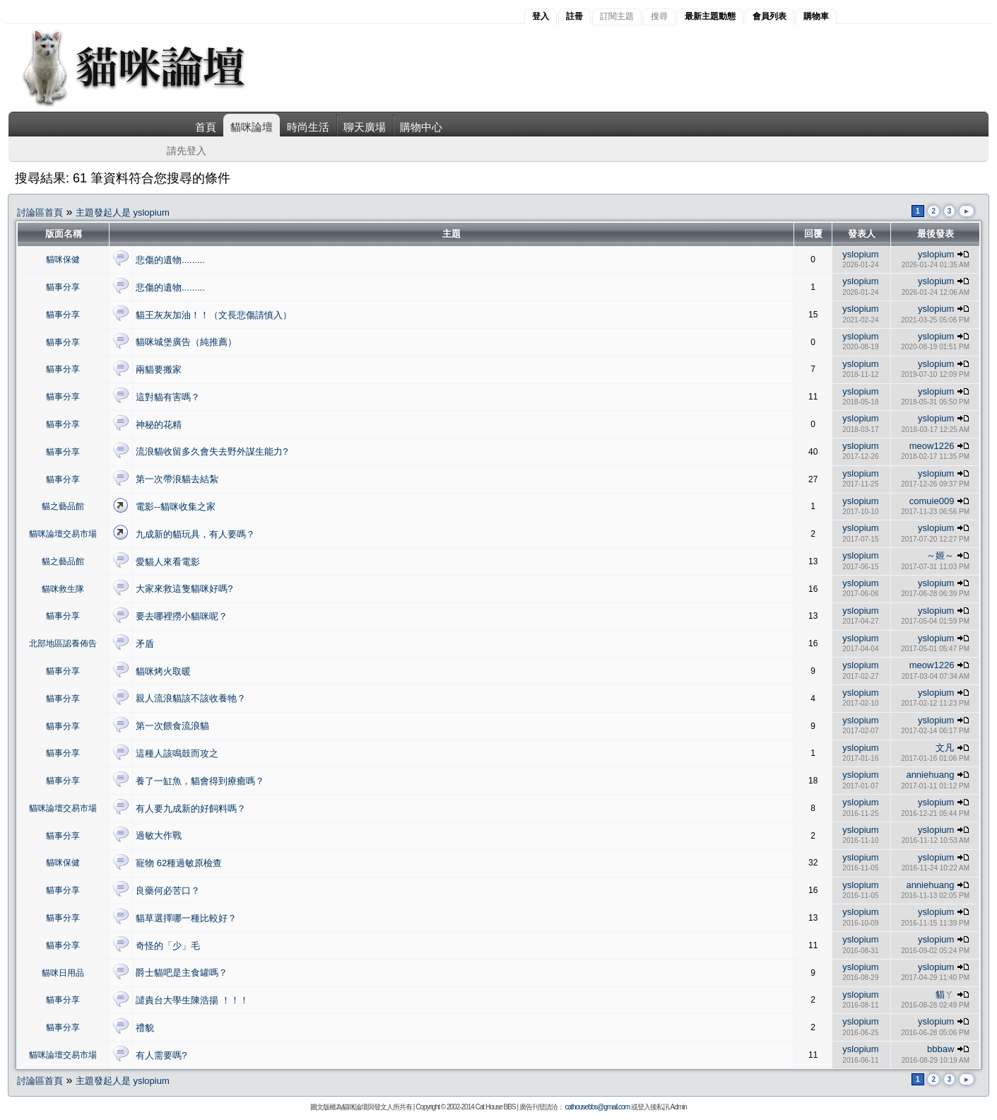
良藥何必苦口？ (168, 890)
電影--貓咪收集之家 (176, 506)
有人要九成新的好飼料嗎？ (191, 808)
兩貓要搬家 (159, 369)
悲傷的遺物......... (170, 260)
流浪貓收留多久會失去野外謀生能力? (212, 451)
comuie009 (932, 501)
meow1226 (932, 446)
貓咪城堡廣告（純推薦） (186, 342)
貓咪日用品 (63, 973)
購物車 (816, 16)
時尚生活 (308, 127)
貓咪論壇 (251, 127)
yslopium (860, 254)
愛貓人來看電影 (168, 561)
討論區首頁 (40, 212)
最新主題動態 (710, 16)
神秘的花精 (159, 424)
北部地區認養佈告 (63, 643)
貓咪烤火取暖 (163, 671)
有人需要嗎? (161, 1055)
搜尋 (659, 16)
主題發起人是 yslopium (123, 212)
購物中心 (421, 127)
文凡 (945, 747)
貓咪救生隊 (63, 589)
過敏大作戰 (159, 835)
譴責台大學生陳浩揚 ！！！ (192, 1000)
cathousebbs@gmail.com (597, 1107)
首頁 (205, 127)
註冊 (574, 16)
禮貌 (145, 1027)
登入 (540, 16)
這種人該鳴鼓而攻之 (177, 753)
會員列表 (769, 16)
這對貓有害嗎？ (168, 397)
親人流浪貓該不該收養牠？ (191, 698)
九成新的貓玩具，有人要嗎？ (195, 534)
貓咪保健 (63, 259)
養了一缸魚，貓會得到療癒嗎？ (200, 781)
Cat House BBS (496, 1107)
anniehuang (930, 774)
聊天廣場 (364, 127)
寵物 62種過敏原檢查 (179, 863)
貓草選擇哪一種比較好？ (186, 918)
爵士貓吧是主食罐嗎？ (182, 972)
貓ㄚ (945, 994)
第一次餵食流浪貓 (172, 726)
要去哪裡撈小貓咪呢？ (182, 616)
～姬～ (940, 555)
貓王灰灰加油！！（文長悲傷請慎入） (214, 315)
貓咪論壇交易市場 (63, 534)
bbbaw (940, 1049)
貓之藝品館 (63, 506)
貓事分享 (63, 287)
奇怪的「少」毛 (168, 945)
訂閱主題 (617, 16)
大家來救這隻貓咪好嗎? (184, 588)
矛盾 (145, 643)
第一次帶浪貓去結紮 (177, 479)
